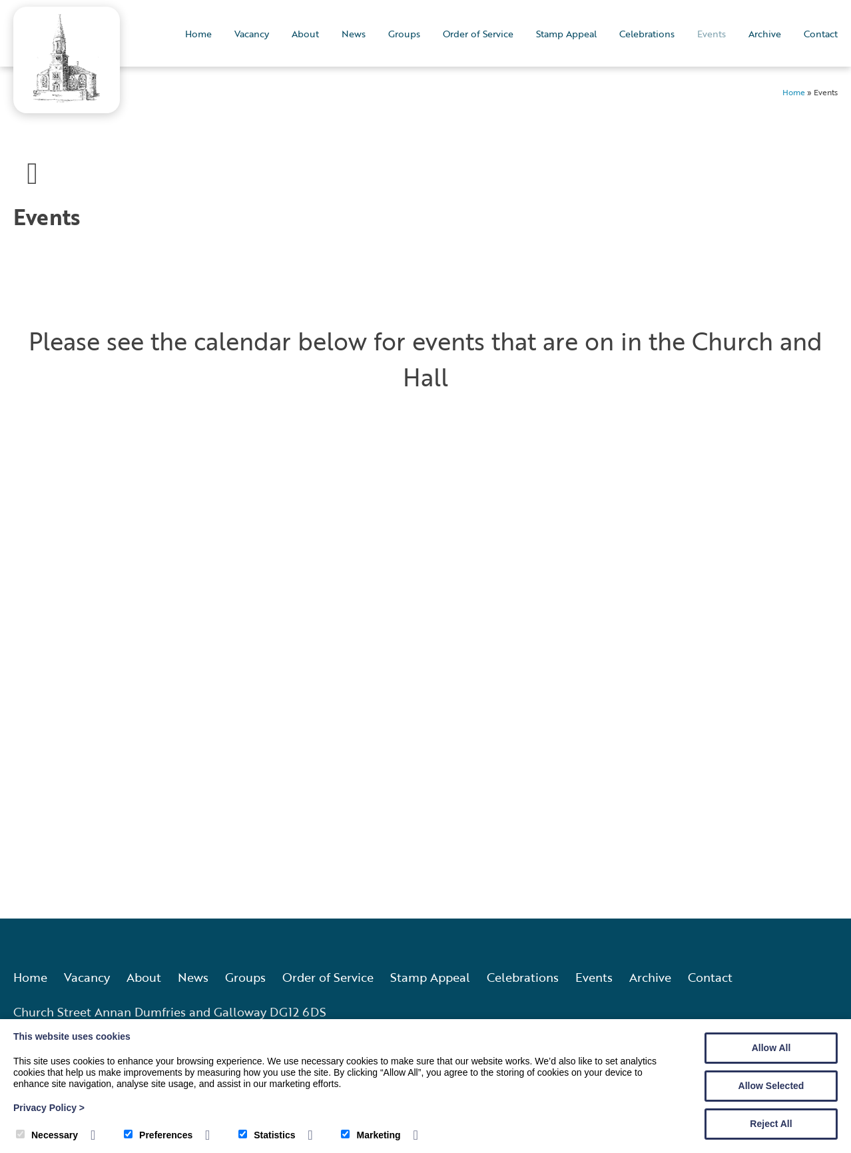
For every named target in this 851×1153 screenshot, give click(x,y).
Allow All (771, 1047)
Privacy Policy (49, 1107)
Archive (764, 33)
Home (198, 33)
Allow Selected (771, 1085)
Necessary (47, 1135)
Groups (404, 33)
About (305, 33)
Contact (821, 33)
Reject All (771, 1123)
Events (711, 33)
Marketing (370, 1135)
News (354, 33)
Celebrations (647, 33)
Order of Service (478, 33)
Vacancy (251, 33)
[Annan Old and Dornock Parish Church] (66, 98)
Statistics (266, 1135)
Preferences (158, 1135)
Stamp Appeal (566, 33)
